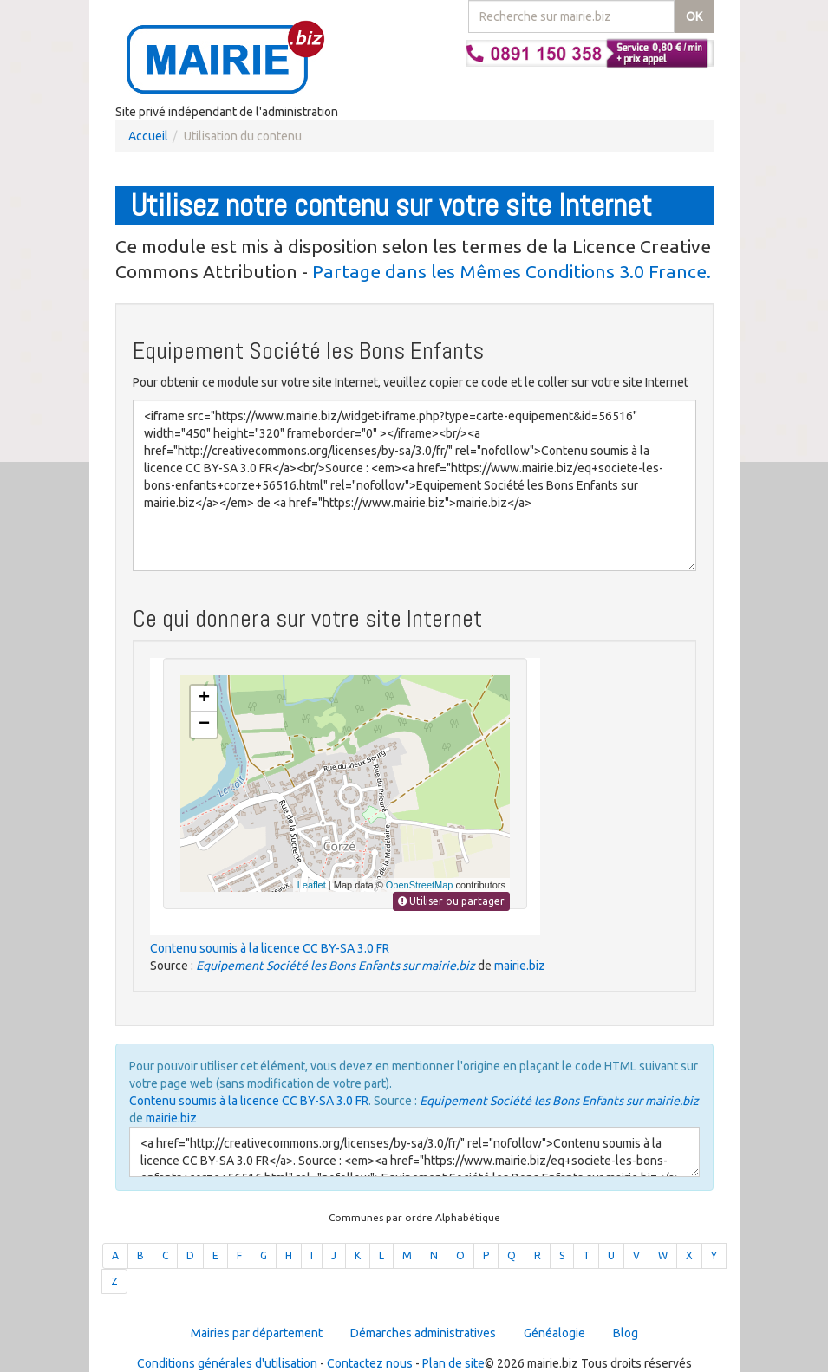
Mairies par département (257, 1333)
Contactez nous (370, 1363)
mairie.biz (519, 965)
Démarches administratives (423, 1333)
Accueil (148, 136)
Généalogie (554, 1333)
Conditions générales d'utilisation (227, 1363)
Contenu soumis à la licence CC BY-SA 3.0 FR (269, 948)
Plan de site (453, 1363)
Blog (625, 1333)
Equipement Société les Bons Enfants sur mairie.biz (335, 965)
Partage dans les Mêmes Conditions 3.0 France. (511, 271)
